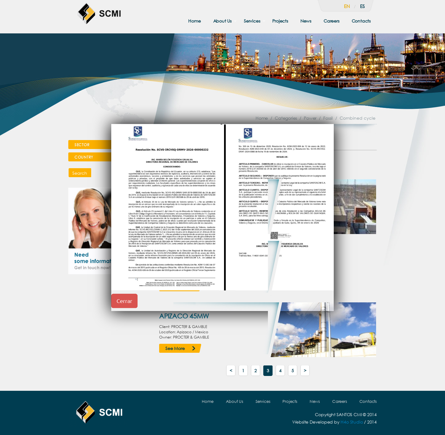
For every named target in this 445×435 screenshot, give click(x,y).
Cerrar (124, 300)
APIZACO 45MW (184, 316)
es (362, 6)
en (347, 6)
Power (310, 118)
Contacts (361, 21)
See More (174, 348)
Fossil (328, 118)
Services (252, 21)
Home (194, 21)
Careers (331, 21)
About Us (222, 21)
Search (79, 173)
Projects (280, 21)
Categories (286, 118)
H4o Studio (352, 422)
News (305, 21)
